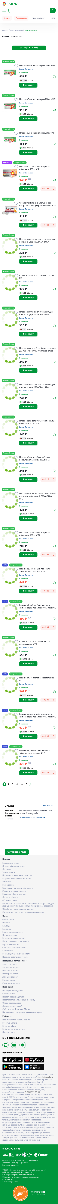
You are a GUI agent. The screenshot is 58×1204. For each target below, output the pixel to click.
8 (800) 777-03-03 (32, 1092)
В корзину (28, 85)
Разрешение (8, 885)
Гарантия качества (10, 944)
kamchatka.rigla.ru (45, 1077)
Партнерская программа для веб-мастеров (22, 1012)
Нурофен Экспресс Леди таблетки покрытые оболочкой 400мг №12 (34, 458)
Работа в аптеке (9, 1023)
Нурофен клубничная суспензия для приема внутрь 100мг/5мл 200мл (36, 313)
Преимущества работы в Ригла (16, 1020)
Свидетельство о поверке (14, 948)
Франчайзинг (8, 994)
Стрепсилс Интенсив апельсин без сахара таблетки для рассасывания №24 (37, 204)
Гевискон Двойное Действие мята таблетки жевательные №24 (34, 570)
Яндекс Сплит (38, 18)
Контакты (6, 929)
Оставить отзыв (16, 852)
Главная (5, 30)
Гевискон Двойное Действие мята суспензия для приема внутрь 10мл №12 (37, 606)
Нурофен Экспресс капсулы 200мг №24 (37, 66)
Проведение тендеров (12, 991)
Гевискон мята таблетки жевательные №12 (36, 679)
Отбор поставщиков (11, 1003)
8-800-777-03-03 (11, 1149)
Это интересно (9, 872)
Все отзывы (48, 806)
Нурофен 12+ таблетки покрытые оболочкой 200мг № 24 (34, 168)
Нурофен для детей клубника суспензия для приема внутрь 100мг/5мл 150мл (37, 349)
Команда (6, 926)
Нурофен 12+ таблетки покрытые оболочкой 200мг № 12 (34, 534)
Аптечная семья (9, 965)
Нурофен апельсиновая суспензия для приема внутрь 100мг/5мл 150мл (37, 386)
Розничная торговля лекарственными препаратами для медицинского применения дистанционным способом (28, 905)
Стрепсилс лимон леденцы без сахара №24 (36, 277)
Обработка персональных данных (17, 909)
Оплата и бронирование (13, 866)
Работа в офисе (9, 1026)
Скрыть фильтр (29, 48)
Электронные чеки (11, 983)
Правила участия (10, 971)
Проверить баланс (10, 974)
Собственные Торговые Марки (16, 1009)
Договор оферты (10, 897)
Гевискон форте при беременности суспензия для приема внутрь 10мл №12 (37, 715)
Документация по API (12, 1006)
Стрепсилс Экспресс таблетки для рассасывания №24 (34, 642)
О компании (8, 920)
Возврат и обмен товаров (14, 894)
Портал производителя (13, 997)
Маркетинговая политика (14, 891)
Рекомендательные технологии (16, 954)
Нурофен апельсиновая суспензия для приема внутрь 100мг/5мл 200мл (37, 240)
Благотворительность (12, 932)
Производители (16, 30)
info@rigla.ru (13, 1182)
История (6, 923)
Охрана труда (8, 1032)
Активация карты (10, 968)
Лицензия (6, 882)
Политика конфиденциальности (17, 875)
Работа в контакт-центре (13, 1029)
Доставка (6, 869)
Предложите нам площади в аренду (18, 1000)
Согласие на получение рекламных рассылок (23, 912)
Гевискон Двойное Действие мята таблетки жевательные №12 (34, 751)
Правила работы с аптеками (15, 957)
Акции (7, 18)
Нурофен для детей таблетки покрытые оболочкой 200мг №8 (37, 422)
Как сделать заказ (10, 863)
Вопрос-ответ (8, 980)
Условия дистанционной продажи (18, 888)
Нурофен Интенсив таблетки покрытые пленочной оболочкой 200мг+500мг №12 (37, 496)
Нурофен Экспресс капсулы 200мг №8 (36, 133)
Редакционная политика (13, 938)
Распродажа (21, 18)
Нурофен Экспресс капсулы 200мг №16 (37, 99)
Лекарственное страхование (15, 941)
